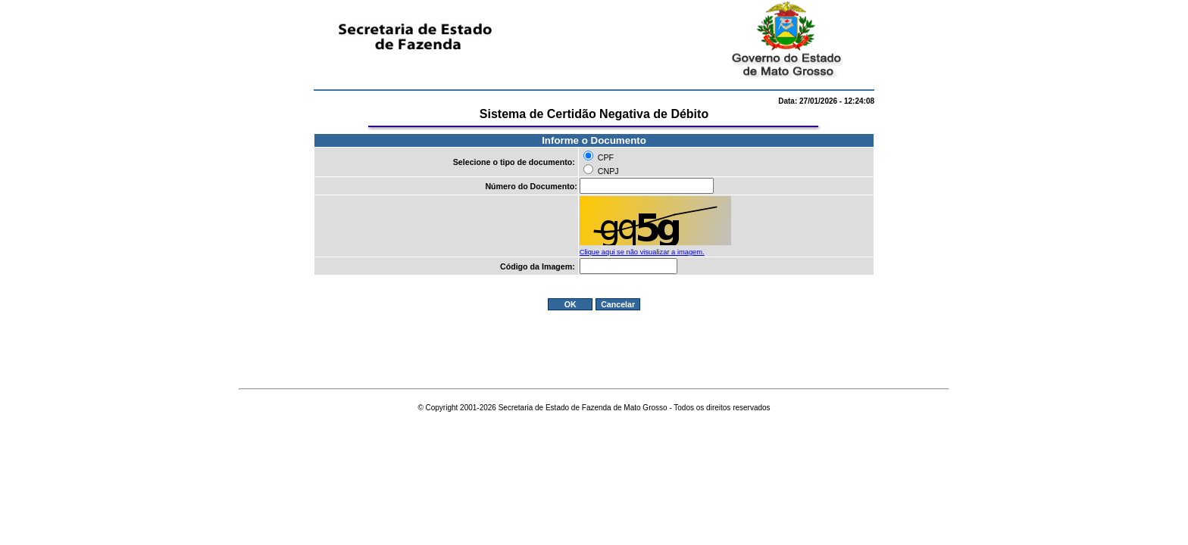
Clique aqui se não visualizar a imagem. (642, 252)
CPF (606, 157)
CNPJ (608, 171)
